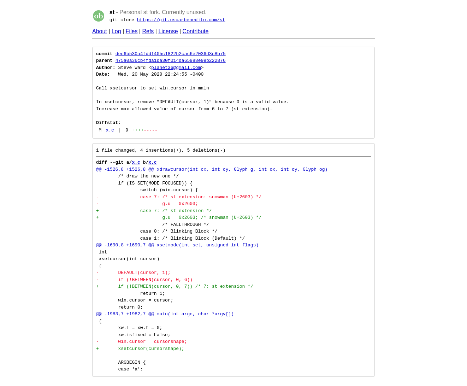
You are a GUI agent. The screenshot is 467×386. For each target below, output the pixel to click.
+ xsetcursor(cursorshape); (140, 348)
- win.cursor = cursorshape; (141, 341)
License (168, 31)
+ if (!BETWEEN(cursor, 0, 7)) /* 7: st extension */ (174, 286)
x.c (110, 130)
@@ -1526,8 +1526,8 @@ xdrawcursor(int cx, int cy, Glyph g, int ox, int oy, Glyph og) (211, 169)
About (99, 31)
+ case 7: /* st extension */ (154, 210)
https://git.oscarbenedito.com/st (181, 20)
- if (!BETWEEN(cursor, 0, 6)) (144, 279)
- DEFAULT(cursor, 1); (133, 272)
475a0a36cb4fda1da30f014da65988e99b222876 (171, 60)
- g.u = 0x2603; (147, 203)
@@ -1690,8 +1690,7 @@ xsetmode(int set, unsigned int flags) (177, 245)
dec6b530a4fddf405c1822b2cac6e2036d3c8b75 (171, 54)
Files (132, 31)
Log (116, 31)
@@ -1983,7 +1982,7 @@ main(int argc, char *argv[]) (165, 314)
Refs (148, 31)
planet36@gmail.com (176, 67)
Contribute (196, 31)
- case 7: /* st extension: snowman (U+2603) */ (178, 197)
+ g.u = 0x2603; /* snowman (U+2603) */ (178, 217)
